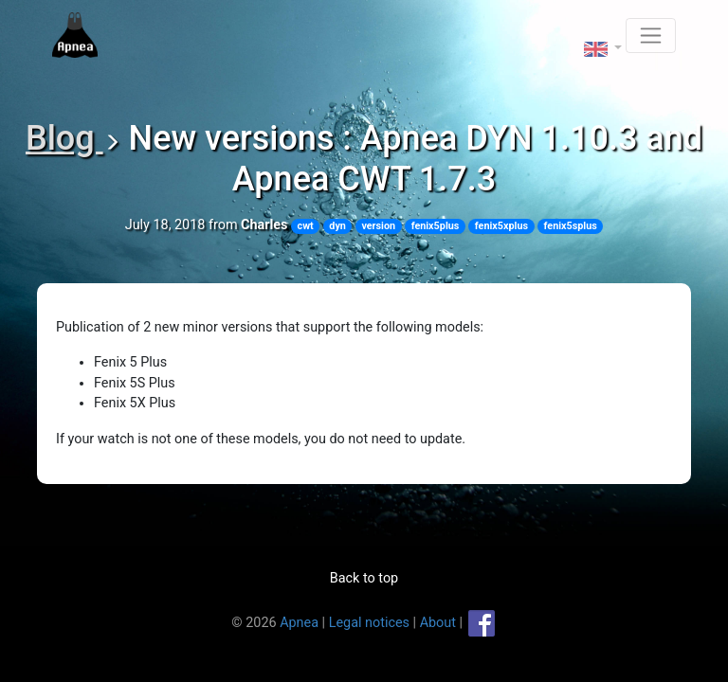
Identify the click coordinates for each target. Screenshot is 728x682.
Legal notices (369, 622)
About (438, 622)
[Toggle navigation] (651, 35)
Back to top (364, 578)
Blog (64, 138)
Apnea (299, 622)
